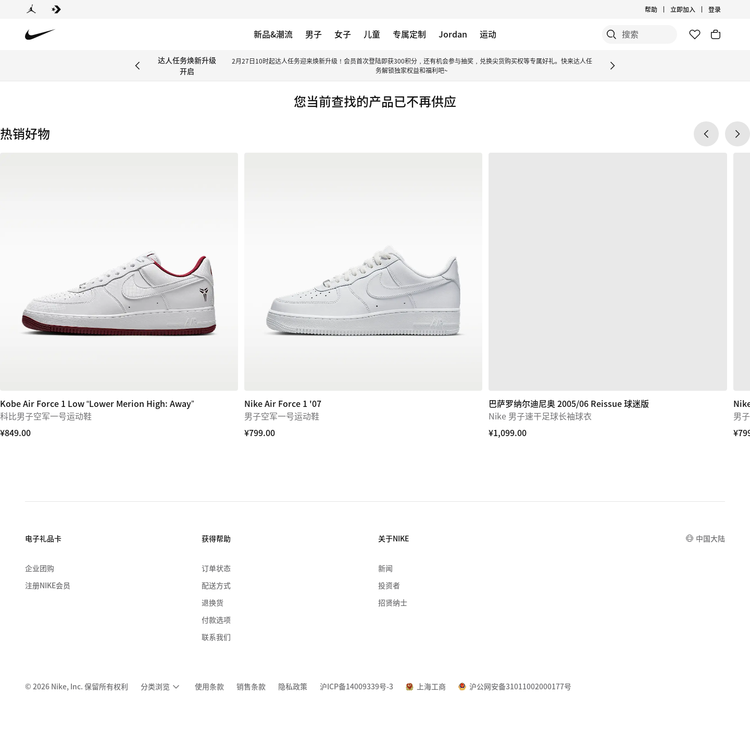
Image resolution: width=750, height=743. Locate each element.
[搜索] (599, 34)
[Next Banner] (612, 65)
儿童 (372, 34)
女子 (342, 34)
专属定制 (409, 34)
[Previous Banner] (137, 65)
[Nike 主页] (40, 34)
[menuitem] (161, 686)
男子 (313, 34)
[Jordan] (31, 9)
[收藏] (694, 34)
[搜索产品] (640, 34)
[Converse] (56, 9)
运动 (488, 34)
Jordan (453, 34)
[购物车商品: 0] (715, 34)
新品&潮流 (273, 34)
